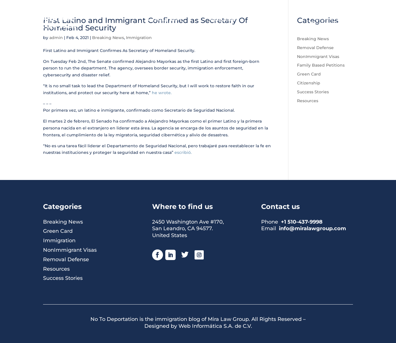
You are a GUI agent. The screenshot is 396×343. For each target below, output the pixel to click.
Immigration (59, 240)
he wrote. (162, 92)
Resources (222, 20)
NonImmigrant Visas (318, 56)
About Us (274, 20)
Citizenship (308, 83)
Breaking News (164, 20)
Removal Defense (315, 47)
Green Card (309, 74)
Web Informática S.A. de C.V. (215, 326)
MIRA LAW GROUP (54, 26)
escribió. (182, 152)
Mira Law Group (326, 19)
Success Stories (313, 91)
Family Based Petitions (321, 65)
